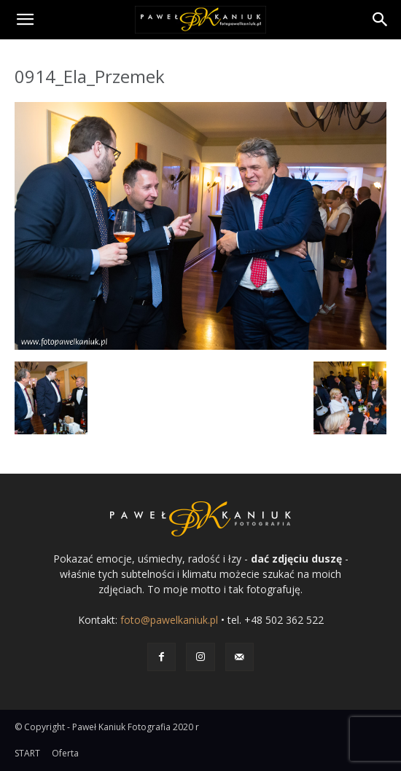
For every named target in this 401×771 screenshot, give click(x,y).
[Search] (380, 19)
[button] (24, 19)
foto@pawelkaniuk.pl (169, 620)
